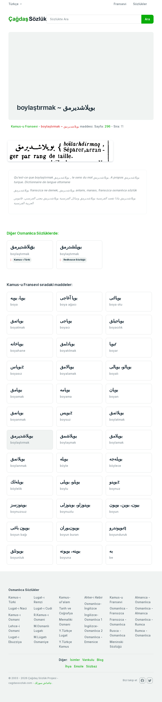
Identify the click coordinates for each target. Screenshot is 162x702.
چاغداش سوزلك (43, 683)
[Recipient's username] (94, 19)
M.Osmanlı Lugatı (41, 628)
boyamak (17, 396)
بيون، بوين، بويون (124, 504)
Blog (100, 660)
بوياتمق (16, 320)
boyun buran (69, 534)
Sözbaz (91, 666)
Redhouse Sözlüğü (74, 259)
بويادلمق (67, 343)
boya (14, 304)
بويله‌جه (115, 459)
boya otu (115, 304)
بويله (64, 459)
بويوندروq (117, 527)
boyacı (65, 327)
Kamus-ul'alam (64, 600)
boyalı (113, 373)
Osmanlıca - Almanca (144, 611)
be (111, 557)
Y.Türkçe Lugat (65, 633)
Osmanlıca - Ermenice (93, 639)
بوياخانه (16, 343)
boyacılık (116, 327)
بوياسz (17, 366)
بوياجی (66, 320)
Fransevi (120, 4)
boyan (114, 396)
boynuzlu (67, 511)
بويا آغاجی (68, 298)
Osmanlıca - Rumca (144, 622)
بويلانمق (17, 459)
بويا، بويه (17, 298)
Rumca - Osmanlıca (143, 633)
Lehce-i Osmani (14, 628)
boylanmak (18, 465)
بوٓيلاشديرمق (22, 247)
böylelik (16, 488)
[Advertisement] (81, 63)
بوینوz (114, 482)
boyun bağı (18, 534)
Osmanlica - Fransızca (119, 611)
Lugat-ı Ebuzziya (15, 639)
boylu (64, 488)
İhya (68, 666)
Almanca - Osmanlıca (143, 600)
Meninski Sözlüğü (116, 644)
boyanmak (18, 419)
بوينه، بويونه (70, 551)
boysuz (65, 419)
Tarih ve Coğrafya (66, 611)
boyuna (65, 557)
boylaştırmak (19, 254)
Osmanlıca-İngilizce (92, 606)
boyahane (17, 350)
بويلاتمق (116, 412)
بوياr (113, 343)
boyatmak (17, 327)
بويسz (66, 412)
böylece (115, 465)
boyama (66, 396)
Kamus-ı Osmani (14, 617)
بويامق (16, 389)
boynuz (114, 488)
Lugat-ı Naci (17, 608)
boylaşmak (68, 442)
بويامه (65, 389)
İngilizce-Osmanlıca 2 (93, 628)
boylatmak (117, 419)
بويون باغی (19, 527)
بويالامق (67, 366)
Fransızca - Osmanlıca (118, 622)
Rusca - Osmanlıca (117, 633)
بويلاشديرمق (21, 436)
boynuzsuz (18, 511)
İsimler (75, 660)
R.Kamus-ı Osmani (41, 617)
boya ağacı (68, 304)
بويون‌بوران (69, 527)
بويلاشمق (68, 436)
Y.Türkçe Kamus (65, 644)
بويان (113, 389)
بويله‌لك (16, 482)
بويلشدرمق (71, 247)
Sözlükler (140, 4)
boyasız (16, 373)
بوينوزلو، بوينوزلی (75, 504)
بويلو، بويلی (70, 482)
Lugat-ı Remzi (39, 600)
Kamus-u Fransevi (24, 126)
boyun (114, 511)
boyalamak (68, 373)
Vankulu (88, 660)
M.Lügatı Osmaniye (41, 639)
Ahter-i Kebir (93, 597)
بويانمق (16, 412)
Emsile (79, 666)
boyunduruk (118, 534)
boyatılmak (68, 350)
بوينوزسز (18, 504)
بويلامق (115, 436)
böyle (64, 465)
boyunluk (17, 557)
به (111, 551)
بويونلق (16, 551)
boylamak (116, 442)
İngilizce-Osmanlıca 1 (93, 617)
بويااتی (115, 298)
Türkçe (13, 4)
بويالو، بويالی (120, 366)
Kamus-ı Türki (22, 259)
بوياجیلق (116, 320)
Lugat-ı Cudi (43, 608)
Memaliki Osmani (65, 622)
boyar (113, 350)
